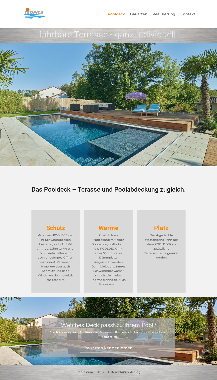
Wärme (108, 227)
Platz (161, 227)
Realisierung (163, 14)
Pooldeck (116, 14)
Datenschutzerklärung (124, 371)
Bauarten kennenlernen (108, 348)
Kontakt (187, 14)
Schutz (55, 227)
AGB (100, 371)
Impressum (85, 371)
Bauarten (138, 14)
